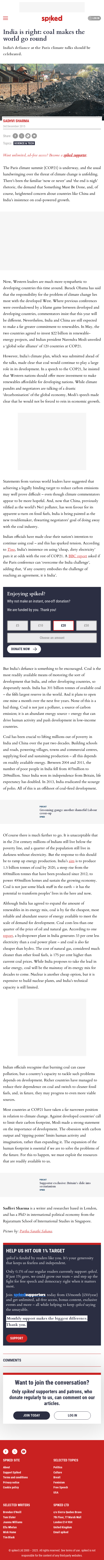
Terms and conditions (15, 1477)
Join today (31, 1415)
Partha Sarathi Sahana (36, 1231)
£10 (40, 625)
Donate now (20, 649)
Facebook (5, 1451)
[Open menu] (5, 18)
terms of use (73, 1550)
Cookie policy (11, 1487)
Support (16, 1338)
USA (55, 1492)
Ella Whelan (10, 1527)
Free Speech (60, 1487)
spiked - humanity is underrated (52, 19)
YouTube (23, 1451)
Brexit (56, 1477)
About (6, 1467)
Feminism (59, 1482)
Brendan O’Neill (12, 1512)
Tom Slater (9, 1517)
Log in (94, 18)
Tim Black (9, 1537)
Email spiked (60, 1532)
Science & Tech (24, 143)
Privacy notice (11, 1482)
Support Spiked (12, 1472)
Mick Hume (9, 1532)
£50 (86, 625)
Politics (57, 1467)
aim (71, 861)
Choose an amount (52, 638)
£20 (63, 625)
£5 (17, 625)
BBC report (78, 556)
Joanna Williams (12, 1522)
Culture (57, 1472)
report (8, 935)
